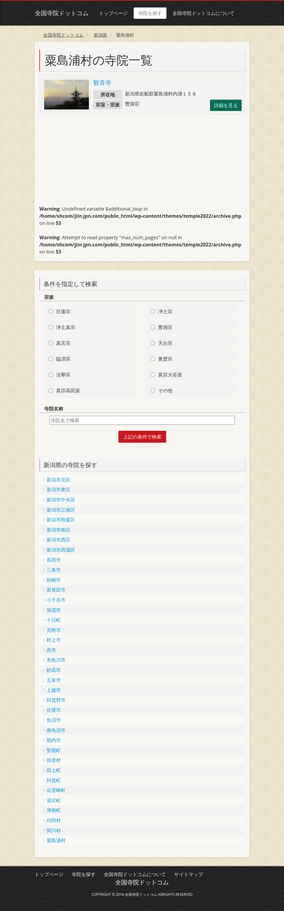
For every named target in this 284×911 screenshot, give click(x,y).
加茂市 (54, 610)
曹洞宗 (165, 327)
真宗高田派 (68, 390)
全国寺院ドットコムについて (203, 13)
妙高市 (54, 670)
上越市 (54, 690)
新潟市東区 (58, 489)
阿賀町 (54, 780)
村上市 (54, 640)
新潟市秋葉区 (61, 519)
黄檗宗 (165, 359)
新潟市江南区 (61, 510)
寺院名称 (53, 408)
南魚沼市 (56, 730)
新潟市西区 (58, 539)
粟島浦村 (56, 840)
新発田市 (56, 589)
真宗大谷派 (170, 374)
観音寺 (102, 82)
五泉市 (54, 680)
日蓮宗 (63, 311)
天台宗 (165, 343)
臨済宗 (63, 359)
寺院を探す (150, 13)
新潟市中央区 (61, 499)
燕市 (51, 650)
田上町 (54, 770)
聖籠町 (54, 750)
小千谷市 (56, 600)
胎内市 (54, 740)
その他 (165, 390)
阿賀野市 (56, 700)
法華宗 (63, 374)
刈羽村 (54, 820)
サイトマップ (188, 874)
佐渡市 (54, 710)
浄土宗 (165, 311)
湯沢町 (54, 800)
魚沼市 (54, 720)
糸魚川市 (56, 660)
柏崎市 (54, 580)
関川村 (54, 830)
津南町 (54, 810)
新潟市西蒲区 (61, 549)
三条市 (54, 569)
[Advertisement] (84, 166)
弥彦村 (54, 760)
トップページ (113, 13)
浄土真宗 (65, 327)
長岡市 (54, 560)
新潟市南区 (58, 529)
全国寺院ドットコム (61, 13)
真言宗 (63, 343)
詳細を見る (226, 105)
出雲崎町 (56, 790)
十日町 (54, 620)
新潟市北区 (58, 479)
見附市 (54, 630)
